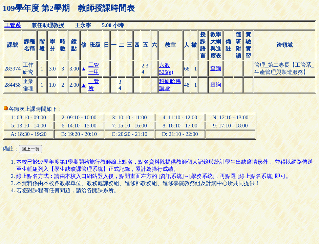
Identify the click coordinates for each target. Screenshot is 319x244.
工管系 (12, 25)
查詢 (215, 68)
